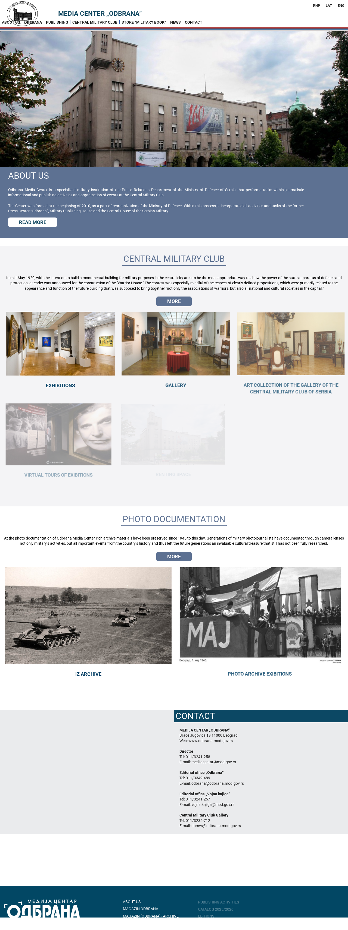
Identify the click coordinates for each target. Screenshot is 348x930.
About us (11, 22)
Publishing (57, 22)
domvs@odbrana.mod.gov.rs (216, 826)
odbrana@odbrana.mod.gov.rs (217, 783)
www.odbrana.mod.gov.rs (210, 741)
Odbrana (33, 22)
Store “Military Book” (144, 22)
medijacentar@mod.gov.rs (213, 762)
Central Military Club (94, 22)
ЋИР (316, 6)
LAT (329, 6)
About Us (132, 902)
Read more (32, 222)
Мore (174, 301)
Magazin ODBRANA (140, 909)
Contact (193, 22)
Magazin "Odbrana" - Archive (151, 916)
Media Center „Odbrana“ (100, 13)
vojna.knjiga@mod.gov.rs (212, 804)
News (175, 22)
